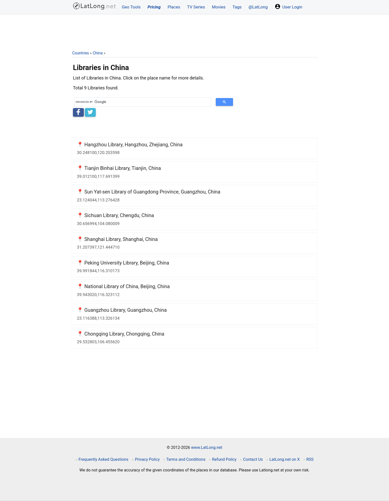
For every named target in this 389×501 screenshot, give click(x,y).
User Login (288, 6)
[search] (141, 102)
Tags (237, 6)
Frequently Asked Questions (104, 459)
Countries (80, 53)
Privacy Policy (147, 459)
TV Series (196, 6)
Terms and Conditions (185, 459)
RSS (310, 459)
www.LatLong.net (206, 447)
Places (173, 6)
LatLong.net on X (284, 459)
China (98, 53)
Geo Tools (131, 6)
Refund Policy (224, 459)
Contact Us (253, 459)
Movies (219, 6)
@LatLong (258, 6)
